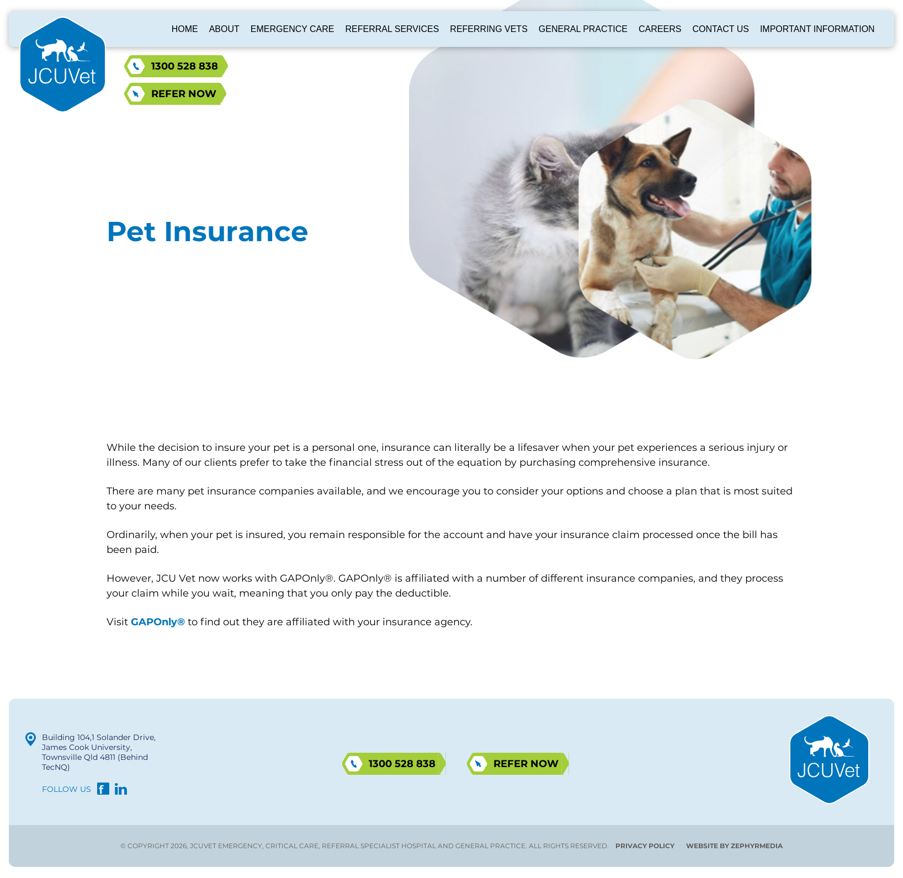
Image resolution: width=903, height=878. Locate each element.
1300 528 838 (184, 66)
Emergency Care (292, 29)
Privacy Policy (644, 846)
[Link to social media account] (103, 791)
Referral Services (392, 29)
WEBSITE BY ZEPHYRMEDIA (734, 846)
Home (185, 29)
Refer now (183, 94)
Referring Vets (488, 29)
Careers (660, 29)
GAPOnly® (158, 622)
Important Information (817, 29)
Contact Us (720, 29)
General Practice (583, 29)
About (224, 29)
